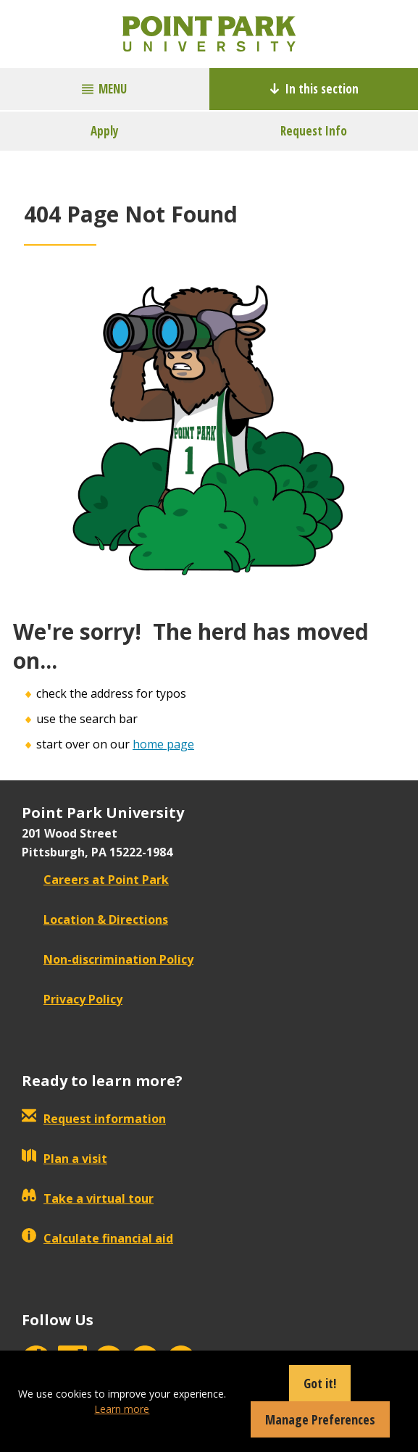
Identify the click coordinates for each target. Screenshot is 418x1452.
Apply (105, 130)
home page (163, 744)
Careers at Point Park (95, 880)
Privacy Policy (72, 999)
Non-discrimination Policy (107, 959)
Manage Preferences (320, 1419)
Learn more (121, 1409)
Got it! (320, 1383)
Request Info (313, 130)
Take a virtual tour (88, 1198)
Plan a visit (64, 1159)
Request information (94, 1119)
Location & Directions (95, 919)
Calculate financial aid (97, 1238)
